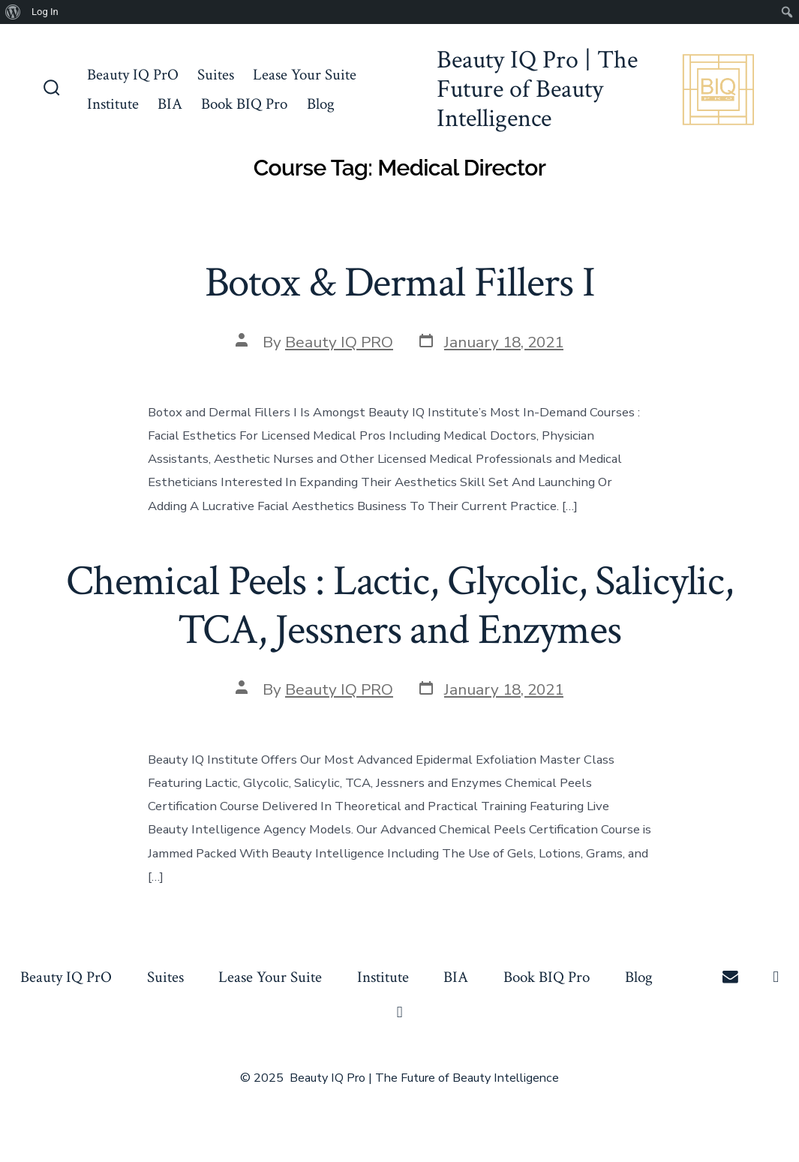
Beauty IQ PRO (339, 342)
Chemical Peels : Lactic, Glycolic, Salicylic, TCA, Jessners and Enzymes (399, 606)
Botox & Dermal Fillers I (400, 283)
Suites (215, 75)
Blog (321, 104)
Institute (113, 104)
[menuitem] (13, 12)
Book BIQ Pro (244, 104)
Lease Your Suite (304, 75)
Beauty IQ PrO (133, 75)
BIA (170, 104)
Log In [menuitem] (45, 11)
